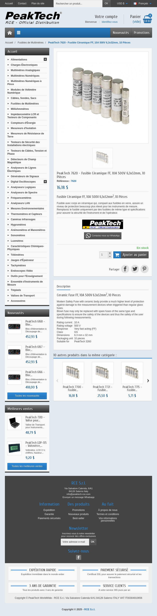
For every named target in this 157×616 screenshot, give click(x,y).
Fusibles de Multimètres (25, 103)
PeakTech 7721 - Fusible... (102, 388)
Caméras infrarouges (23, 219)
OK (106, 3)
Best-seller (78, 518)
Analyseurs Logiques (23, 187)
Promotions (141, 33)
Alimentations (19, 59)
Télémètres (17, 254)
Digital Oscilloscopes (23, 181)
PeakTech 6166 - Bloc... (35, 373)
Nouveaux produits (78, 514)
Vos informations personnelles (108, 519)
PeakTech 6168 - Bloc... (35, 323)
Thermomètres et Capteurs (26, 213)
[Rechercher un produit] (78, 3)
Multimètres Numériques (25, 75)
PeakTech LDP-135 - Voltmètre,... (36, 444)
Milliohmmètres (20, 108)
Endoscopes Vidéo (22, 270)
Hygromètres (18, 224)
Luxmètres (17, 240)
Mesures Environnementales (27, 208)
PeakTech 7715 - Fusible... (132, 388)
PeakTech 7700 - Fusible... (73, 388)
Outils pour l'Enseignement (27, 276)
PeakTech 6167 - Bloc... (35, 348)
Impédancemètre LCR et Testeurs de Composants (23, 116)
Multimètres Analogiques (25, 70)
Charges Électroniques (24, 65)
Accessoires (18, 300)
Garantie (49, 514)
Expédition (49, 510)
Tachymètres (18, 265)
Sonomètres (18, 235)
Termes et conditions (107, 514)
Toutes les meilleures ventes (27, 466)
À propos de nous (107, 510)
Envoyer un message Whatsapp (78, 497)
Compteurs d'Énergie (23, 122)
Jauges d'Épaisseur (22, 260)
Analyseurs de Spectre (24, 192)
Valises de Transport (23, 295)
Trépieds (16, 290)
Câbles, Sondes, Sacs (23, 98)
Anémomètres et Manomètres (28, 230)
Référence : (63, 181)
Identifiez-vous (110, 22)
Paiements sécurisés (49, 518)
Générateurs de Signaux (25, 176)
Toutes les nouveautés (27, 395)
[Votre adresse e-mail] (75, 542)
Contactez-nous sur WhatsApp (103, 235)
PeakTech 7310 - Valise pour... (35, 419)
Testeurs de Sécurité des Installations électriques (23, 144)
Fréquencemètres (21, 197)
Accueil (12, 51)
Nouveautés (121, 33)
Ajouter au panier (130, 254)
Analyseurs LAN (20, 203)
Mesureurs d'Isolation (23, 128)
